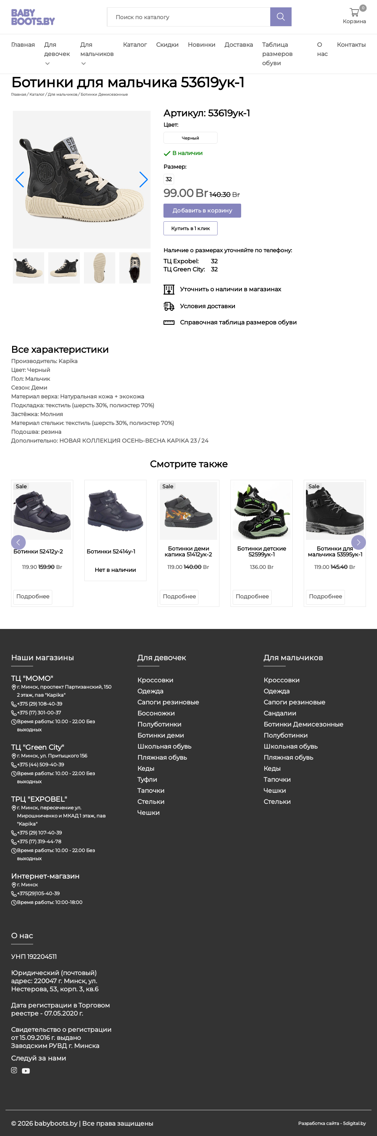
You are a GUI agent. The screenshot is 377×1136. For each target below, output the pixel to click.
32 (169, 178)
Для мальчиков (97, 53)
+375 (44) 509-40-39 (40, 764)
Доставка (239, 44)
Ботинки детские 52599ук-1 (261, 551)
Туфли (147, 778)
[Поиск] (281, 16)
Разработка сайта (318, 1122)
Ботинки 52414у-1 (111, 551)
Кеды (145, 767)
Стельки (151, 801)
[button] (144, 179)
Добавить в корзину (202, 209)
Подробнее (32, 595)
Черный (190, 137)
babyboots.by (55, 1122)
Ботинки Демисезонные (303, 723)
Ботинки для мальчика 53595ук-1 (335, 551)
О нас (322, 49)
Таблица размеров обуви (277, 54)
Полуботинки (159, 723)
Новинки (201, 44)
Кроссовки (155, 679)
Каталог (135, 44)
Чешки (148, 812)
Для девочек (57, 53)
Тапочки (151, 790)
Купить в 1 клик (190, 228)
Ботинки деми (160, 734)
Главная (23, 44)
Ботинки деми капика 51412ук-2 (188, 551)
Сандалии (280, 712)
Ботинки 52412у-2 (38, 551)
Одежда (150, 690)
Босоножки (156, 712)
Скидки (167, 44)
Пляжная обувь (162, 756)
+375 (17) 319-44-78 (39, 841)
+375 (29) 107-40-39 (39, 832)
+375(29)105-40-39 (38, 893)
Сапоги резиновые (168, 701)
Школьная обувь (164, 745)
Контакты (351, 44)
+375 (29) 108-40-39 (39, 703)
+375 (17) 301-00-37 (39, 712)
